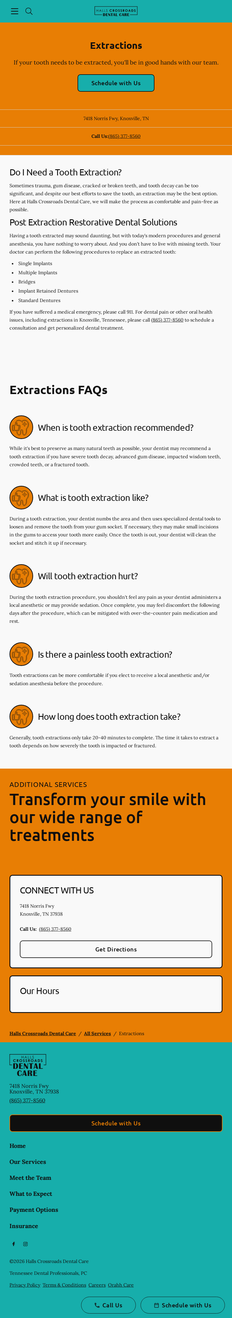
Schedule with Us (116, 83)
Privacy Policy (24, 1285)
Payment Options (33, 1209)
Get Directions (116, 949)
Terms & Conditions (64, 1285)
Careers (97, 1285)
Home (17, 1145)
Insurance (23, 1226)
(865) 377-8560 (124, 136)
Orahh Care (121, 1285)
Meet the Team (30, 1177)
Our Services (27, 1161)
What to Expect (30, 1193)
